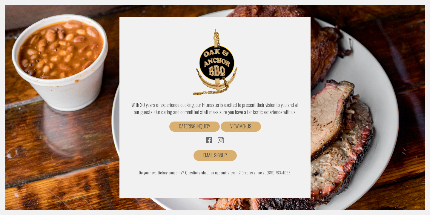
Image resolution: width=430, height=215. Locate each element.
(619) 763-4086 (279, 173)
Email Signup (215, 155)
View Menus (240, 126)
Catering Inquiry (194, 126)
